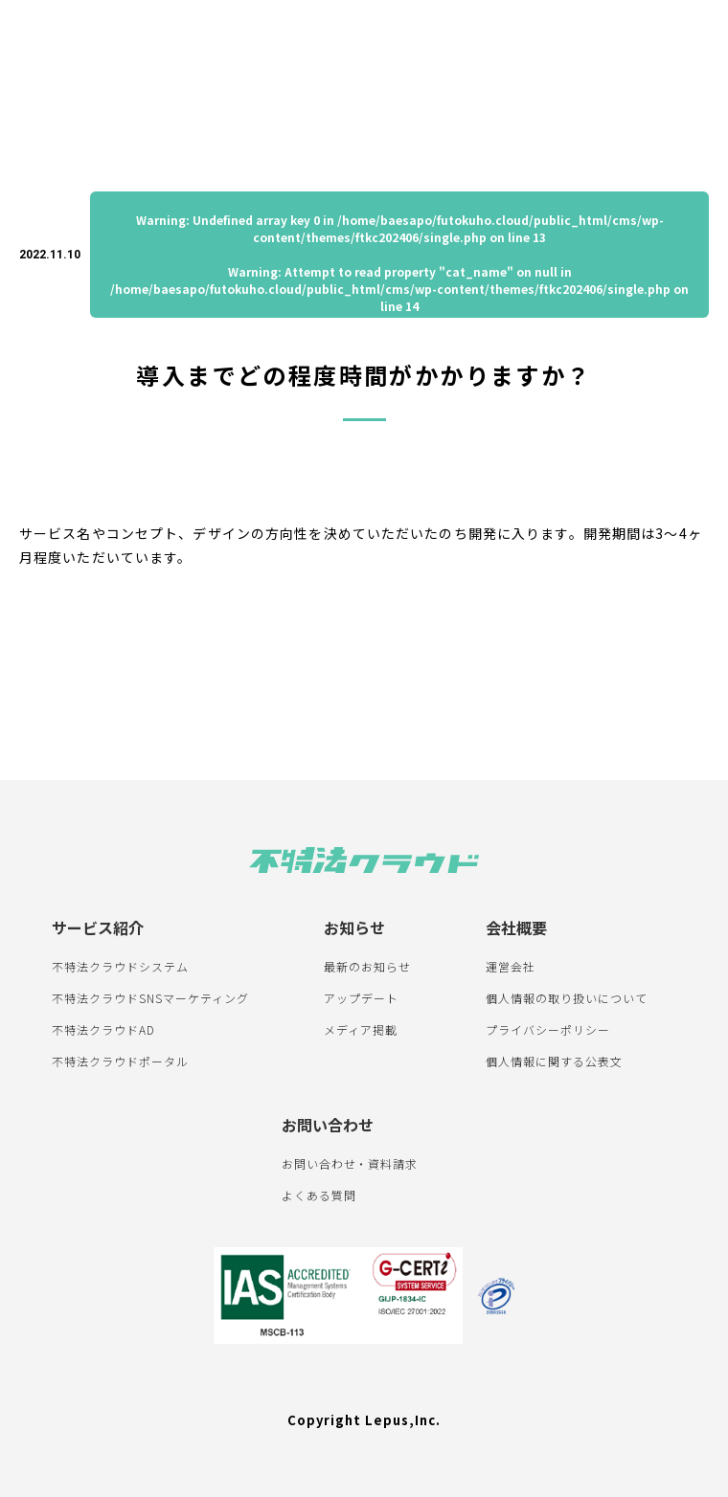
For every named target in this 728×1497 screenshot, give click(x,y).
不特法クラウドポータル (120, 1061)
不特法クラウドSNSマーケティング (150, 998)
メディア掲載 (361, 1029)
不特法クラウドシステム (120, 966)
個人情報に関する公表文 (554, 1061)
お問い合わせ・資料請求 (350, 1163)
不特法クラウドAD (103, 1029)
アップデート (361, 998)
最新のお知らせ (367, 966)
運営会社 (510, 966)
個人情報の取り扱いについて (566, 998)
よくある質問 (319, 1195)
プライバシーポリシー (548, 1029)
